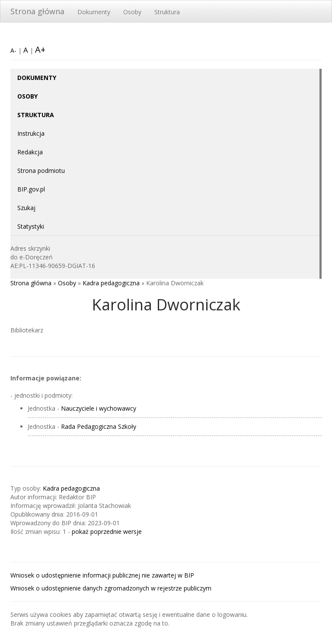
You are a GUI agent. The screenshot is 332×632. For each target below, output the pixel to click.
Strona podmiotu (41, 170)
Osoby (132, 12)
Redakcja (30, 152)
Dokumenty (93, 12)
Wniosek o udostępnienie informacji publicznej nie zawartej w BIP (102, 575)
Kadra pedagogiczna (111, 283)
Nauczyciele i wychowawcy (98, 408)
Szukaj (26, 208)
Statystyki (30, 226)
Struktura (167, 12)
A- (13, 50)
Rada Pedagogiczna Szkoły (98, 426)
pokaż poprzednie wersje (107, 531)
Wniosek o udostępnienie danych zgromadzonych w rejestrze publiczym (110, 588)
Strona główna (37, 11)
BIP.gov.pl (31, 189)
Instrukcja (31, 133)
